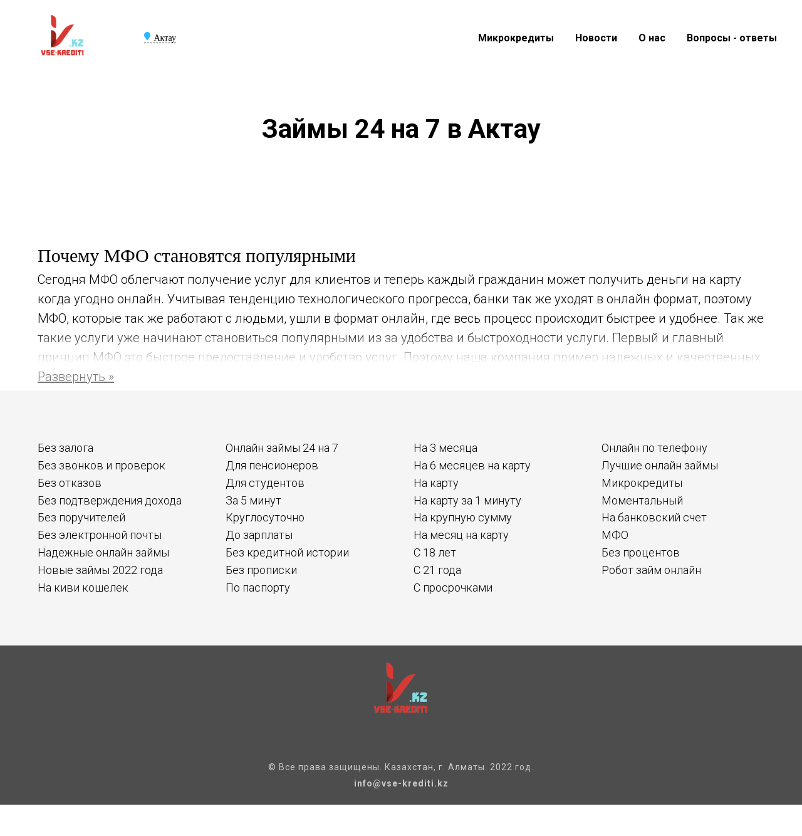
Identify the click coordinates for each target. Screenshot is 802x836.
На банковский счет (654, 517)
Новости (596, 38)
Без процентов (641, 552)
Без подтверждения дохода (110, 500)
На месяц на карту (461, 534)
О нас (651, 38)
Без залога (65, 447)
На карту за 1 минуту (467, 500)
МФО (615, 534)
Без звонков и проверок (101, 465)
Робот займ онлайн (651, 570)
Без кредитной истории (287, 552)
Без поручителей (81, 517)
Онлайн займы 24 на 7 (282, 447)
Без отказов (70, 482)
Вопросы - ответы (732, 38)
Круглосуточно (265, 517)
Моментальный (642, 500)
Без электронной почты (100, 534)
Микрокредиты (516, 38)
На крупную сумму (463, 517)
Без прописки (261, 570)
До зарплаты (259, 534)
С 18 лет (435, 552)
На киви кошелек (83, 587)
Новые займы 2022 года (100, 570)
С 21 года (437, 570)
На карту (436, 482)
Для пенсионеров (272, 465)
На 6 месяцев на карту (472, 465)
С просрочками (453, 587)
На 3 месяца (445, 447)
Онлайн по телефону (654, 447)
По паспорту (258, 587)
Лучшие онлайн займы (660, 465)
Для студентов (265, 482)
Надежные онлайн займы (103, 552)
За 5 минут (253, 500)
